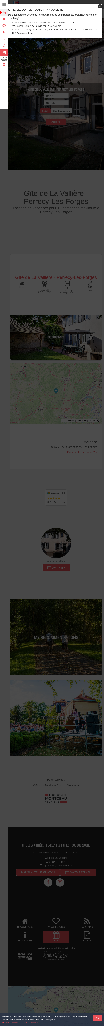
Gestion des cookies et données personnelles (20, 1022)
